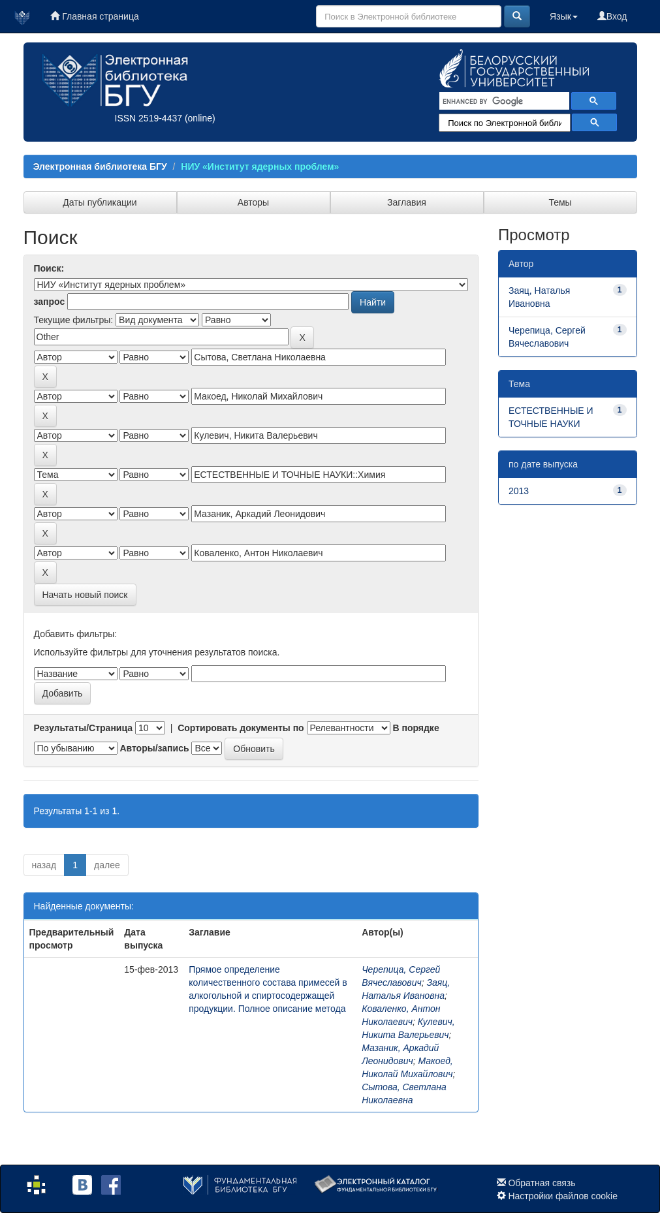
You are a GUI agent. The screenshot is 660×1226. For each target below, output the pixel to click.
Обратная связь (541, 1183)
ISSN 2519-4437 (149, 118)
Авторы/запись (154, 748)
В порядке (415, 728)
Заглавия (406, 202)
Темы (559, 202)
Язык (564, 16)
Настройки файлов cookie (563, 1196)
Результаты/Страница (83, 728)
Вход (612, 16)
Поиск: (49, 268)
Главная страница (94, 16)
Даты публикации (99, 202)
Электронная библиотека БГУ (100, 166)
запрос (49, 301)
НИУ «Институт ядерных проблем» (260, 166)
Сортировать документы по (241, 728)
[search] (503, 101)
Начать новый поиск (85, 594)
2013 (519, 491)
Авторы (253, 202)
